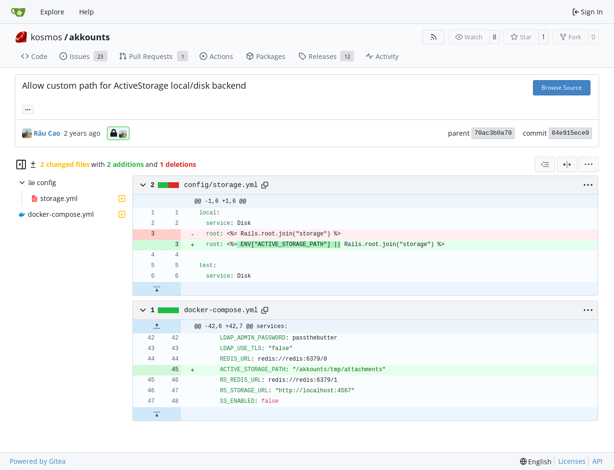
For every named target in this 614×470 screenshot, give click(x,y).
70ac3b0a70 (493, 133)
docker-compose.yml (221, 310)
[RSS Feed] (434, 37)
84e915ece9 (570, 133)
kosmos (46, 37)
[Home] (18, 12)
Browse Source (562, 87)
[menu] (589, 164)
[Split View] (567, 164)
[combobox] (545, 164)
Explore (52, 11)
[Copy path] (265, 185)
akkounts (89, 37)
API (597, 461)
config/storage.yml (221, 185)
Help (86, 11)
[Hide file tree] (21, 164)
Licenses (572, 461)
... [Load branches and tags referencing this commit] (28, 109)
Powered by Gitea (38, 461)
